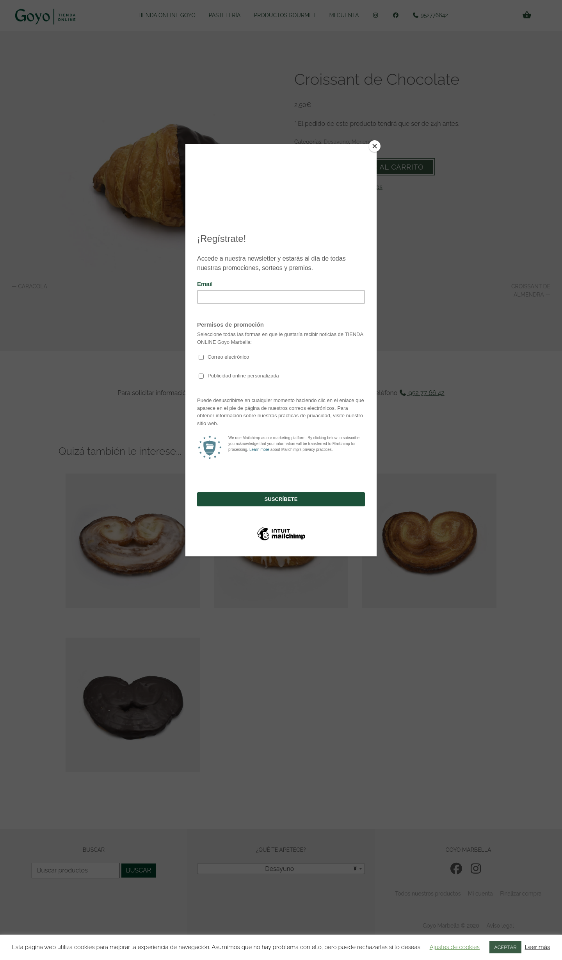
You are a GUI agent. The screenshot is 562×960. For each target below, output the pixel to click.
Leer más (537, 947)
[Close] (375, 146)
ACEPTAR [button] (505, 947)
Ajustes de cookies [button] (455, 947)
